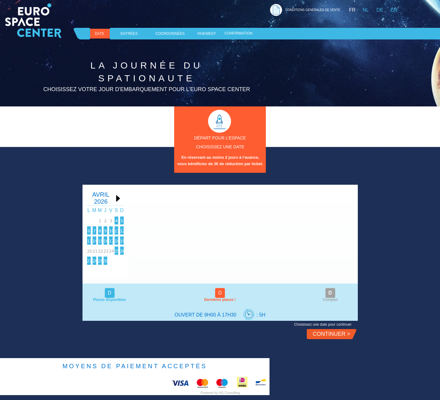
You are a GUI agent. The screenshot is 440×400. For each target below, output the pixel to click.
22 (206, 250)
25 (133, 260)
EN (394, 10)
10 (115, 240)
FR (352, 10)
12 (151, 240)
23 (96, 260)
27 (170, 260)
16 (96, 250)
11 (133, 240)
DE (379, 10)
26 (151, 260)
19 (151, 250)
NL (366, 10)
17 (115, 250)
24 (115, 260)
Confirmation (239, 33)
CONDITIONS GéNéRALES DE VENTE (312, 10)
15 (206, 240)
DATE (99, 33)
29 (206, 260)
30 (96, 270)
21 (188, 250)
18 (133, 250)
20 (170, 250)
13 (170, 240)
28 (188, 260)
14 (188, 240)
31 (115, 270)
